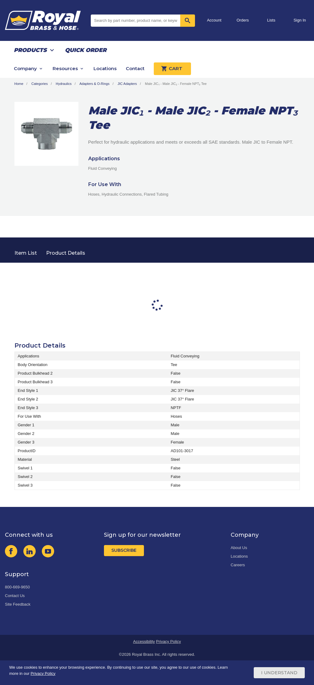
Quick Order (85, 50)
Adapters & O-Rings (94, 84)
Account (214, 20)
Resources (65, 68)
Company (25, 68)
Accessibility (144, 641)
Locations (105, 68)
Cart (172, 69)
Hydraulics (63, 84)
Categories (39, 84)
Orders (242, 20)
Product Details (65, 253)
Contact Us (15, 595)
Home (18, 84)
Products (30, 50)
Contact (135, 68)
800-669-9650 (17, 587)
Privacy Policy (168, 641)
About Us (239, 547)
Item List (25, 253)
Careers (238, 565)
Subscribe (124, 550)
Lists (271, 20)
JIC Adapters (127, 84)
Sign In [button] (299, 20)
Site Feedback (17, 604)
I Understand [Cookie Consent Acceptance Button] (279, 672)
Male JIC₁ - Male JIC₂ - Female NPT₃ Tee (176, 84)
